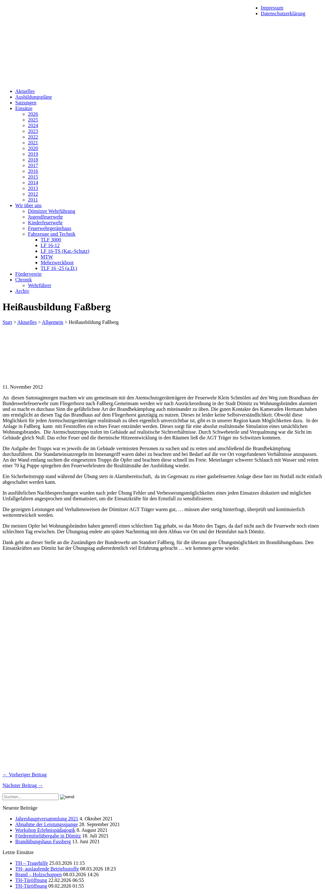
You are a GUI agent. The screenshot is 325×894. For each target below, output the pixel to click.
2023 (33, 131)
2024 (33, 125)
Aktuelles (25, 91)
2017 (33, 165)
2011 (33, 199)
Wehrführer (39, 285)
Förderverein (28, 274)
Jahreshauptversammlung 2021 (46, 818)
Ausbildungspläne (33, 97)
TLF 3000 (51, 239)
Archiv (22, 291)
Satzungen (25, 102)
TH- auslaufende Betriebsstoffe (47, 868)
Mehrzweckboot (57, 262)
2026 (33, 114)
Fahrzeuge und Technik (52, 234)
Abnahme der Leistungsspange (46, 824)
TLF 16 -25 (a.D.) (59, 268)
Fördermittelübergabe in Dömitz (48, 835)
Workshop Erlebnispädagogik (45, 830)
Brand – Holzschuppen (38, 874)
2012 (33, 194)
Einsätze (23, 108)
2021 (33, 142)
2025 (33, 119)
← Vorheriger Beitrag (25, 774)
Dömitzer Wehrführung (51, 211)
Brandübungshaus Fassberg (43, 841)
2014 (33, 182)
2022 (33, 137)
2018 (33, 159)
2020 (33, 148)
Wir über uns (28, 205)
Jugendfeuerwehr (45, 217)
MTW (47, 257)
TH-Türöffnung (31, 880)
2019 (33, 154)
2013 (33, 188)
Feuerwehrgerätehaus (49, 228)
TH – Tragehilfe (31, 863)
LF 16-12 (50, 245)
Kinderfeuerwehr (45, 222)
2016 (33, 171)
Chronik (23, 279)
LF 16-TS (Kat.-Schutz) (65, 251)
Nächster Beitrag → (23, 785)
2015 (33, 177)
